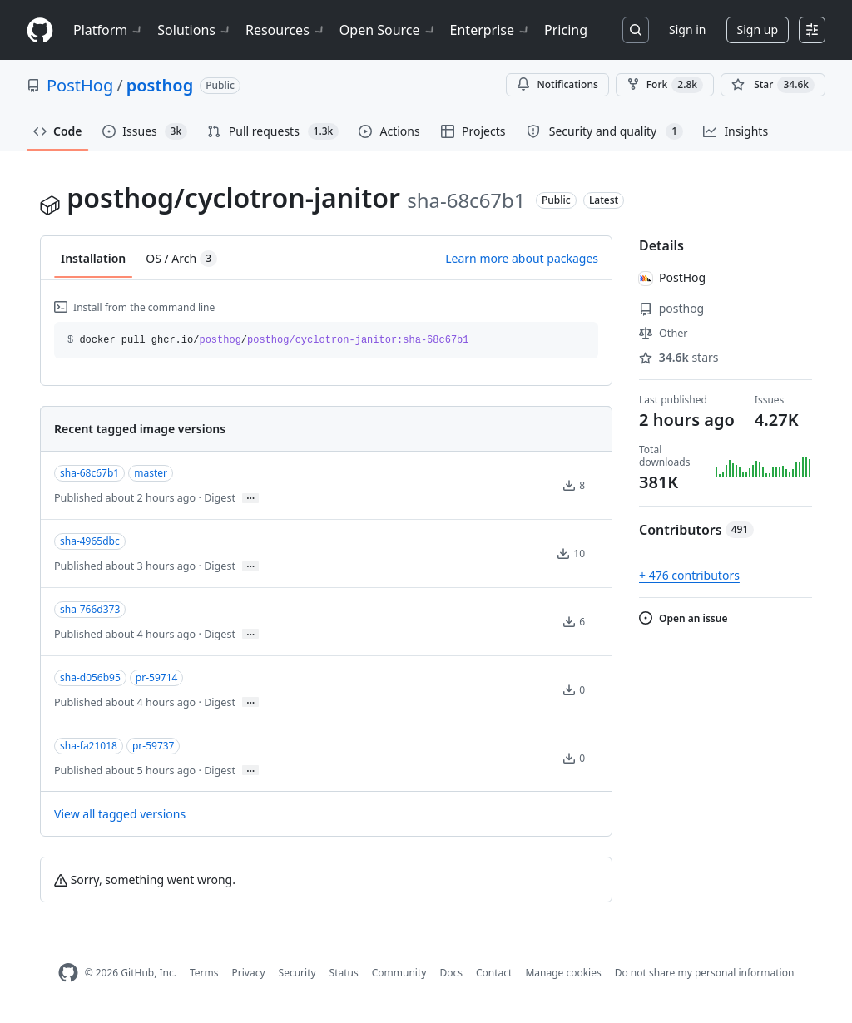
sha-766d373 (90, 609)
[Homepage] (40, 30)
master (150, 473)
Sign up (757, 29)
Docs (451, 973)
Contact (494, 973)
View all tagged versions (120, 814)
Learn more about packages (521, 258)
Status (344, 973)
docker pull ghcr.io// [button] (268, 340)
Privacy (248, 973)
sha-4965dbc (90, 541)
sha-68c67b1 (89, 473)
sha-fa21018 (88, 746)
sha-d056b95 (90, 677)
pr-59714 (157, 677)
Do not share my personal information (705, 973)
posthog (159, 85)
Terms (204, 973)
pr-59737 (153, 746)
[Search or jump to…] (635, 29)
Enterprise (490, 30)
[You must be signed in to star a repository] (773, 84)
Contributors (696, 530)
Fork (665, 85)
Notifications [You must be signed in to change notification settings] (557, 84)
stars (679, 357)
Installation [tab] (93, 258)
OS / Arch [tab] (181, 258)
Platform (108, 30)
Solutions (194, 30)
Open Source (388, 30)
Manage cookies (563, 973)
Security (297, 973)
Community (399, 973)
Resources (285, 30)
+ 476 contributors (689, 575)
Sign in (687, 29)
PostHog (80, 85)
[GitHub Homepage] (68, 972)
